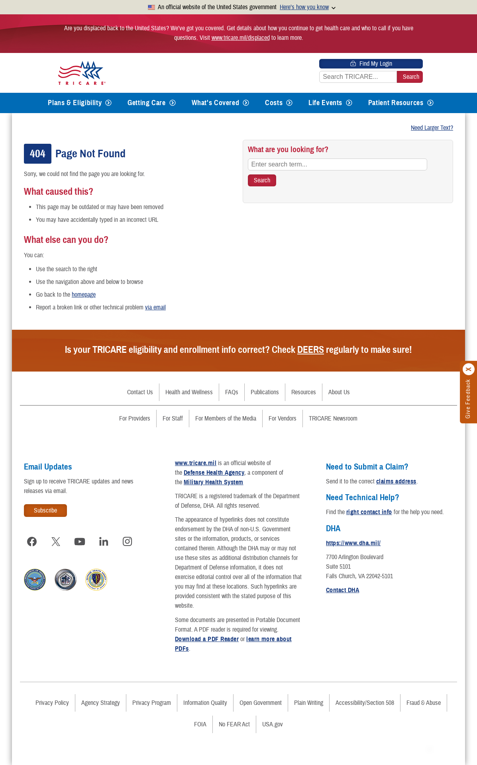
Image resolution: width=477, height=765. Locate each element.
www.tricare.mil (195, 463)
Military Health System (213, 482)
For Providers (134, 419)
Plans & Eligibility (75, 102)
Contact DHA (342, 590)
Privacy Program (151, 703)
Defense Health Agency (214, 473)
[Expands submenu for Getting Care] (172, 103)
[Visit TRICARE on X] (56, 542)
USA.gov (272, 724)
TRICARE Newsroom (333, 419)
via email (155, 307)
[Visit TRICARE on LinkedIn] (104, 542)
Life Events (325, 102)
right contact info (369, 512)
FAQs (231, 392)
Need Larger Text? (432, 128)
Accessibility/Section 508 (365, 703)
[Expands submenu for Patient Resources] (430, 103)
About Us (339, 392)
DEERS (310, 350)
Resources (303, 392)
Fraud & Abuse (423, 703)
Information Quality (205, 703)
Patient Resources (396, 102)
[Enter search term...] (337, 164)
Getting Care (147, 102)
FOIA (200, 724)
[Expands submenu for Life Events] (349, 103)
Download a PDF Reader (207, 639)
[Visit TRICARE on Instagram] (127, 542)
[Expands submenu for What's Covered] (246, 103)
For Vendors (282, 419)
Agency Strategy (100, 703)
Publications (265, 392)
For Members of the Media (225, 419)
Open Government (260, 703)
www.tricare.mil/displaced (241, 38)
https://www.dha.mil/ (353, 543)
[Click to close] (469, 370)
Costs (274, 102)
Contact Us (140, 392)
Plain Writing (308, 703)
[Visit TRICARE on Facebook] (32, 542)
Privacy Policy (52, 703)
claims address (396, 481)
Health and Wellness (189, 392)
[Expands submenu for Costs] (289, 103)
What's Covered (215, 102)
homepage (84, 295)
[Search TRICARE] (262, 180)
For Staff (173, 419)
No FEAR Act (234, 724)
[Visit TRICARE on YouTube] (80, 542)
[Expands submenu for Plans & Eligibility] (108, 103)
